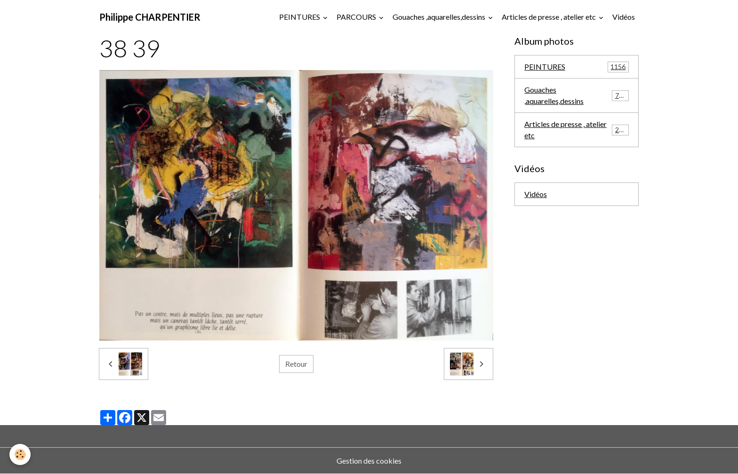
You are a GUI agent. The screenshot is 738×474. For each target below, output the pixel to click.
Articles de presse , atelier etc (549, 16)
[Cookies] (20, 454)
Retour (296, 363)
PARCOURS (357, 16)
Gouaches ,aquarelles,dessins (440, 16)
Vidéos (623, 16)
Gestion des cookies (369, 460)
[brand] (150, 17)
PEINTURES (300, 16)
